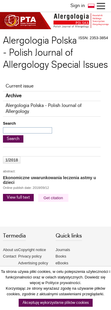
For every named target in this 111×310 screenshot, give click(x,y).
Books (61, 256)
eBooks (62, 263)
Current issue (19, 86)
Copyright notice (32, 250)
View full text (18, 197)
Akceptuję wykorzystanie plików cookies (55, 303)
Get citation (53, 198)
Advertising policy (33, 263)
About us (10, 250)
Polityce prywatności (62, 283)
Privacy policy (29, 256)
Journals (63, 250)
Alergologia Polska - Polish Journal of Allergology (43, 108)
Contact (9, 256)
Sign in (77, 5)
